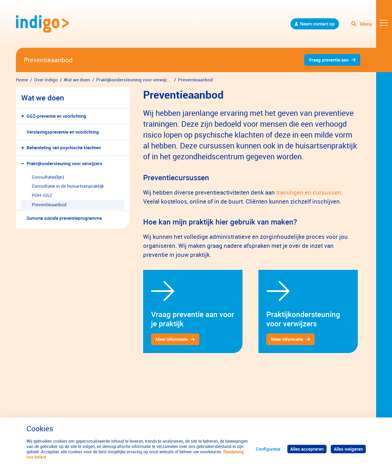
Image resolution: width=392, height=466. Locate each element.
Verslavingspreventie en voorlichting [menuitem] (63, 132)
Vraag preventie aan (329, 60)
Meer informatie (172, 339)
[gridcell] (193, 311)
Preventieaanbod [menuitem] (49, 204)
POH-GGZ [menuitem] (42, 195)
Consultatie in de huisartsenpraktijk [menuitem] (68, 186)
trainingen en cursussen (308, 192)
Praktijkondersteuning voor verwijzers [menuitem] (64, 163)
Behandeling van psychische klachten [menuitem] (64, 147)
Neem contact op (317, 24)
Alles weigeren (348, 449)
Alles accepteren (307, 449)
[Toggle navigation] (371, 24)
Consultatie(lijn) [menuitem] (48, 177)
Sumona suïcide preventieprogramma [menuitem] (64, 218)
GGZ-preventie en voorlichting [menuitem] (56, 116)
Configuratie (268, 449)
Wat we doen (42, 98)
